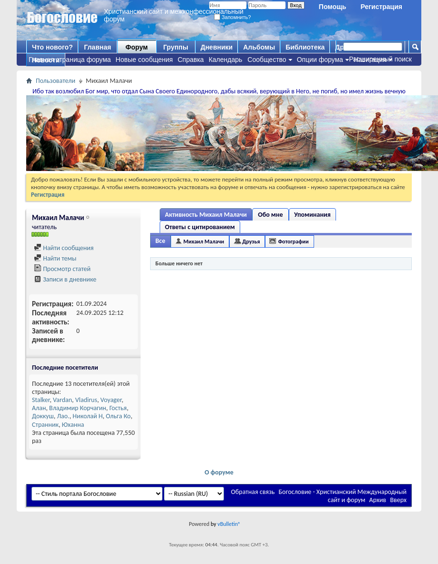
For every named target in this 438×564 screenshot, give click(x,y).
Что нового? (52, 47)
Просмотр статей (62, 269)
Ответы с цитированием (200, 227)
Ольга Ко (118, 416)
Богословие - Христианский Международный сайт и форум (343, 496)
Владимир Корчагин (77, 408)
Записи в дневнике (65, 279)
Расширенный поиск (380, 59)
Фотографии (293, 241)
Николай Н (87, 416)
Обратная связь (253, 492)
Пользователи (55, 81)
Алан (39, 408)
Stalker (41, 400)
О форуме (219, 472)
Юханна (73, 425)
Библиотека (305, 47)
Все (160, 241)
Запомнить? (232, 17)
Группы (175, 47)
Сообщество (266, 59)
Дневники (217, 47)
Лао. (63, 416)
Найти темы (55, 258)
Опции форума (320, 59)
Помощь (332, 6)
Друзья (251, 241)
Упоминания (312, 215)
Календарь (226, 59)
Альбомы (259, 47)
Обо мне (270, 215)
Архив (378, 500)
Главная (97, 47)
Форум (136, 47)
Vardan (62, 400)
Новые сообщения (144, 59)
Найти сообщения (63, 248)
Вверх (398, 500)
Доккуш (43, 416)
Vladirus (86, 400)
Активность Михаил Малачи (206, 215)
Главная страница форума (70, 59)
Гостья (118, 408)
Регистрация (381, 6)
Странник (45, 425)
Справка (191, 59)
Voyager (111, 400)
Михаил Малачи (203, 241)
